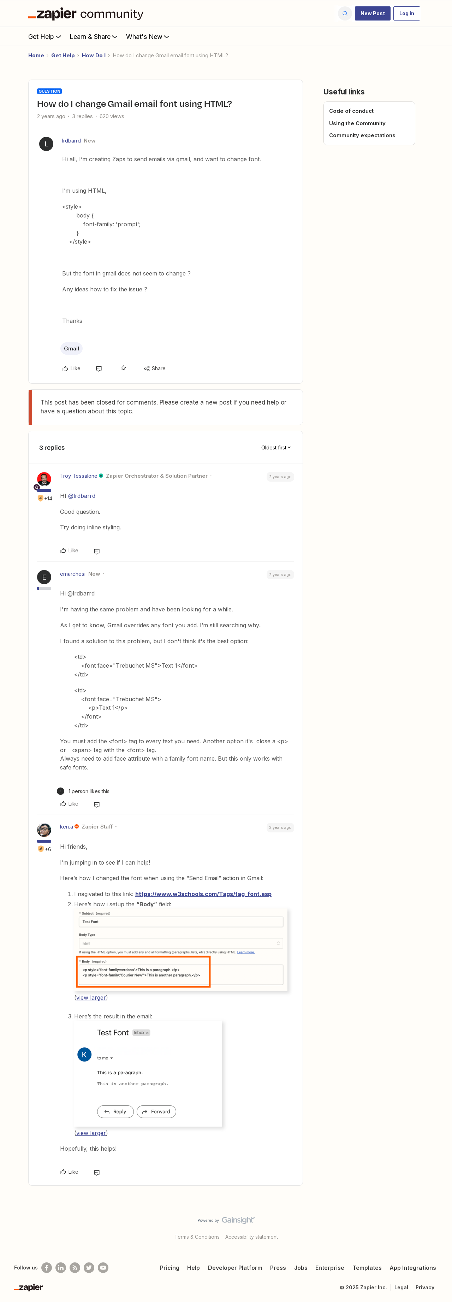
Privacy (425, 1287)
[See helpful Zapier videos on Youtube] (103, 1267)
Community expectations (362, 135)
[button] (373, 13)
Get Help (45, 36)
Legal (401, 1287)
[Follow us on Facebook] (46, 1267)
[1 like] (83, 791)
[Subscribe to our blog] (75, 1267)
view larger (91, 997)
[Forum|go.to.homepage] (87, 13)
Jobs (301, 1267)
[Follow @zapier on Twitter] (89, 1267)
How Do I (94, 55)
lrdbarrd (71, 140)
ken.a (66, 826)
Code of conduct (351, 110)
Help (193, 1267)
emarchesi (72, 573)
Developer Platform (235, 1267)
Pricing (169, 1267)
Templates (367, 1267)
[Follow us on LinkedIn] (60, 1267)
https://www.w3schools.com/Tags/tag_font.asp (203, 893)
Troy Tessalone (78, 475)
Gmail (71, 348)
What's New (148, 36)
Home (36, 55)
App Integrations (412, 1267)
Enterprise (329, 1267)
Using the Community (357, 123)
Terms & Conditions (197, 1237)
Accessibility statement (251, 1237)
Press (278, 1267)
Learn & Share (94, 36)
